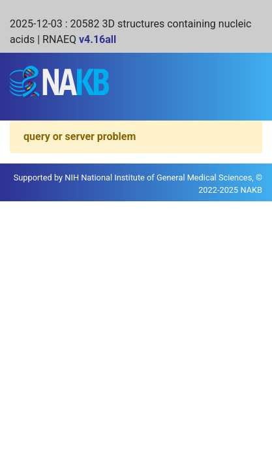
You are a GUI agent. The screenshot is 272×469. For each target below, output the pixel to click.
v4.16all (97, 39)
